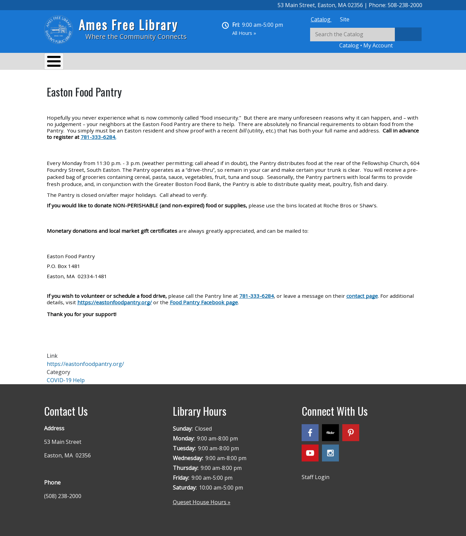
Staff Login (315, 473)
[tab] (321, 19)
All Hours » (244, 33)
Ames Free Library (128, 24)
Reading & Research (178, 62)
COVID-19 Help (66, 376)
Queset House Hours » (201, 498)
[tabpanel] (366, 38)
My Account (378, 45)
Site (344, 19)
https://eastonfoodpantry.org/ (85, 360)
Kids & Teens (233, 62)
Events (130, 62)
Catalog (321, 19)
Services (98, 62)
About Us (63, 62)
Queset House (281, 62)
